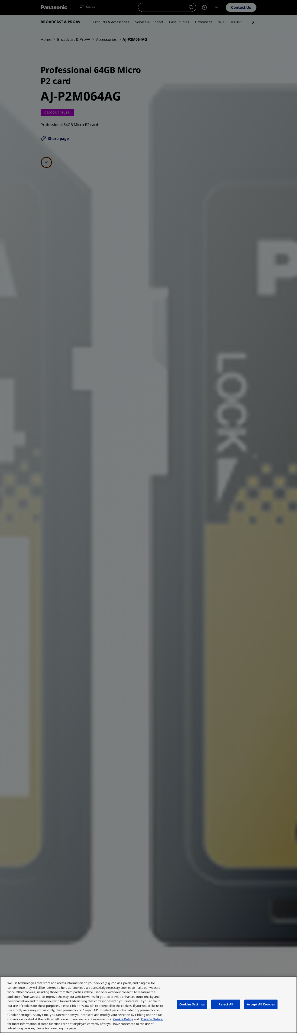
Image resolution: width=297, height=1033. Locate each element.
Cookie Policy (123, 1019)
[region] (148, 1004)
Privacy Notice (152, 1019)
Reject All (226, 1004)
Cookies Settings (192, 1004)
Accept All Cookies (261, 1004)
